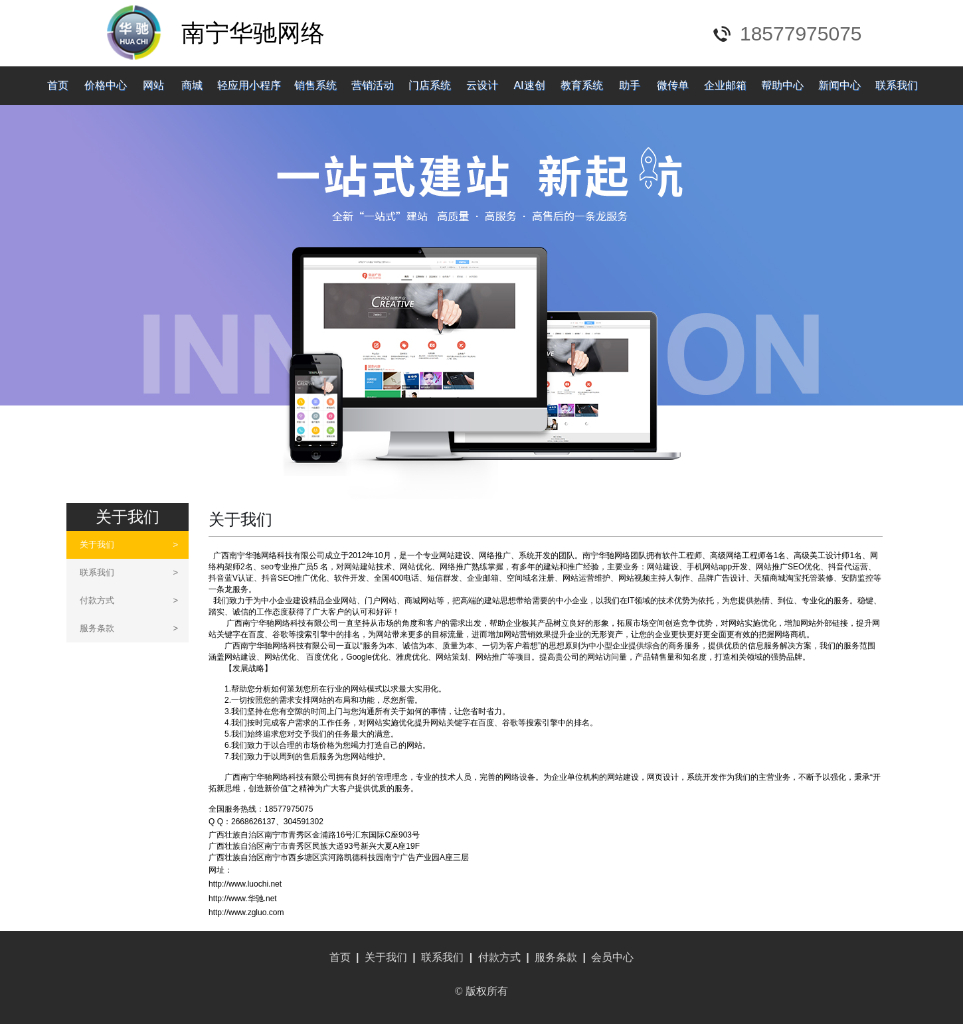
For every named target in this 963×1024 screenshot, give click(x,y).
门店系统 (429, 85)
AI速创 (529, 85)
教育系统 (582, 85)
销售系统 (315, 85)
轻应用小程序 (249, 85)
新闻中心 (839, 85)
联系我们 (896, 85)
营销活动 (372, 85)
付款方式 (129, 600)
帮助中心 (782, 85)
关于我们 (129, 544)
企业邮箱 (725, 85)
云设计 (482, 85)
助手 (629, 85)
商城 (192, 85)
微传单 (673, 85)
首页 (57, 85)
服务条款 (129, 628)
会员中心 (612, 957)
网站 (153, 85)
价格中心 (105, 85)
